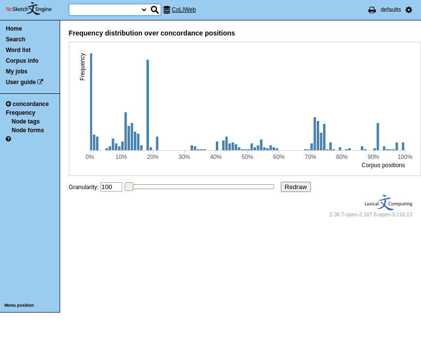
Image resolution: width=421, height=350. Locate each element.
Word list (18, 50)
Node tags (26, 121)
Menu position (19, 305)
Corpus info (22, 60)
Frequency (20, 112)
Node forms (28, 130)
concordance (27, 104)
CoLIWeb (184, 9)
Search (15, 39)
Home (14, 28)
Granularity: (84, 187)
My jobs (17, 71)
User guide (21, 82)
